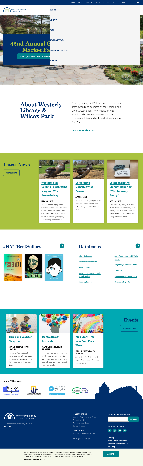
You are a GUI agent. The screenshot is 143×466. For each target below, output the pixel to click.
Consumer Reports (122, 282)
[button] (138, 245)
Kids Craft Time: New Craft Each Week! (85, 341)
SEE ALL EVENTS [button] (129, 328)
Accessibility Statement (118, 443)
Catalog (98, 2)
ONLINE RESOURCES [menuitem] (116, 9)
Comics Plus (119, 270)
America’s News (85, 267)
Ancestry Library (85, 282)
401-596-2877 (10, 426)
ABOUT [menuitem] (53, 9)
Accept (110, 454)
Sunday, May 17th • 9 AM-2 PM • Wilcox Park (38, 56)
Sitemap (111, 446)
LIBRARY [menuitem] (66, 9)
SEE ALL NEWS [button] (11, 173)
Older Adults (88, 2)
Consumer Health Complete (126, 276)
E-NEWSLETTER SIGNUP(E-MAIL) (119, 414)
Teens (80, 2)
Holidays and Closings (81, 438)
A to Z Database (85, 256)
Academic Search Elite (88, 261)
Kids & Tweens (70, 2)
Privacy (111, 437)
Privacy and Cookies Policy (34, 460)
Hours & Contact (109, 2)
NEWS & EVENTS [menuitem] (93, 9)
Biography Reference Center (126, 265)
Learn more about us (83, 130)
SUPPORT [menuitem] (135, 9)
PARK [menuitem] (77, 9)
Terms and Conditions (117, 440)
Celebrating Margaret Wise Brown (84, 187)
